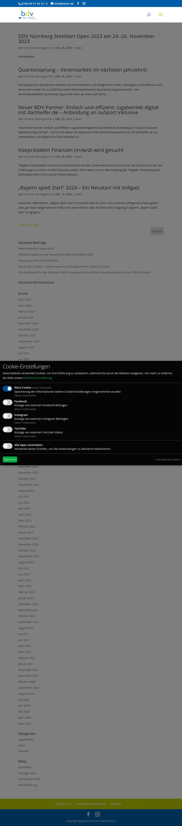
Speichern (10, 459)
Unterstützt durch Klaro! (167, 459)
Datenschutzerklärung (38, 378)
